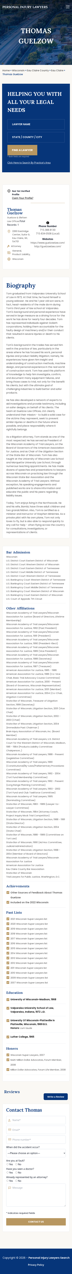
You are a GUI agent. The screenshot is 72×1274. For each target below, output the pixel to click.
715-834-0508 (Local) (47, 233)
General (16, 250)
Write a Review (55, 1096)
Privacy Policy (36, 1265)
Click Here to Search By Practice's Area (29, 162)
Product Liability (21, 254)
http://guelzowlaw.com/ (47, 246)
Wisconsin (17, 259)
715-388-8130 (47, 230)
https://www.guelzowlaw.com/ (48, 242)
